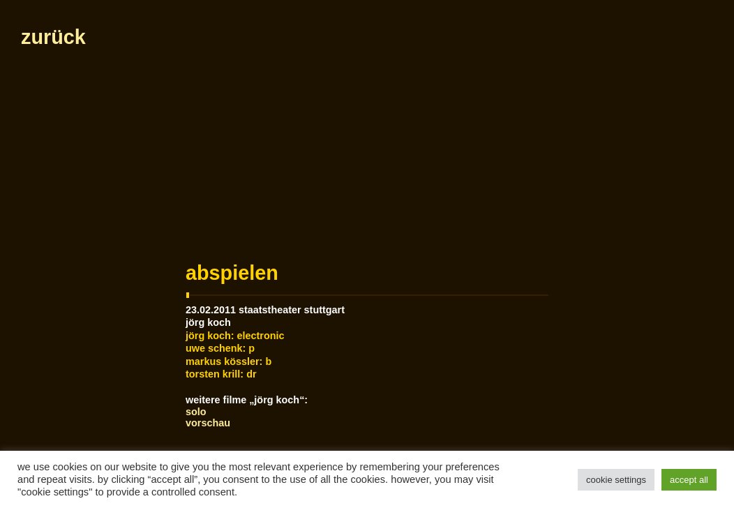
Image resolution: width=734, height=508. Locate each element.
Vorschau (208, 422)
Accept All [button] (689, 480)
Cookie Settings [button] (616, 480)
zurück (53, 37)
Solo (196, 411)
